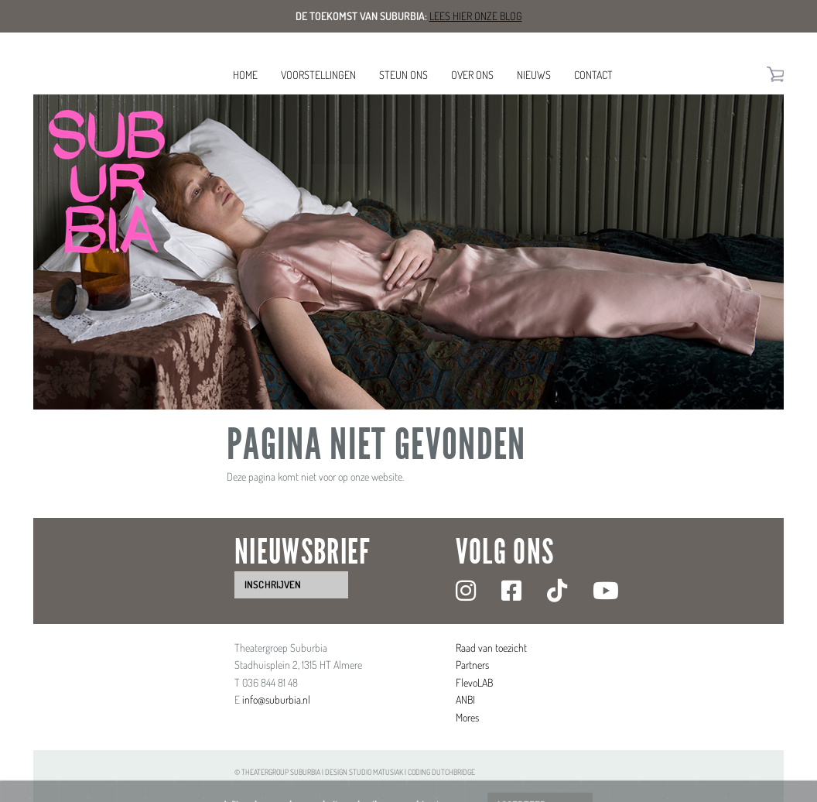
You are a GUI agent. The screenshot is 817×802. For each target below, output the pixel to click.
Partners (472, 664)
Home (245, 74)
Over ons (472, 74)
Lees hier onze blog (475, 15)
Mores (467, 717)
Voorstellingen (318, 74)
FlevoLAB (474, 682)
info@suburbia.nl (276, 699)
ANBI (465, 699)
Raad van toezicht (491, 647)
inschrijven (272, 584)
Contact (593, 74)
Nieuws (534, 74)
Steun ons (403, 74)
